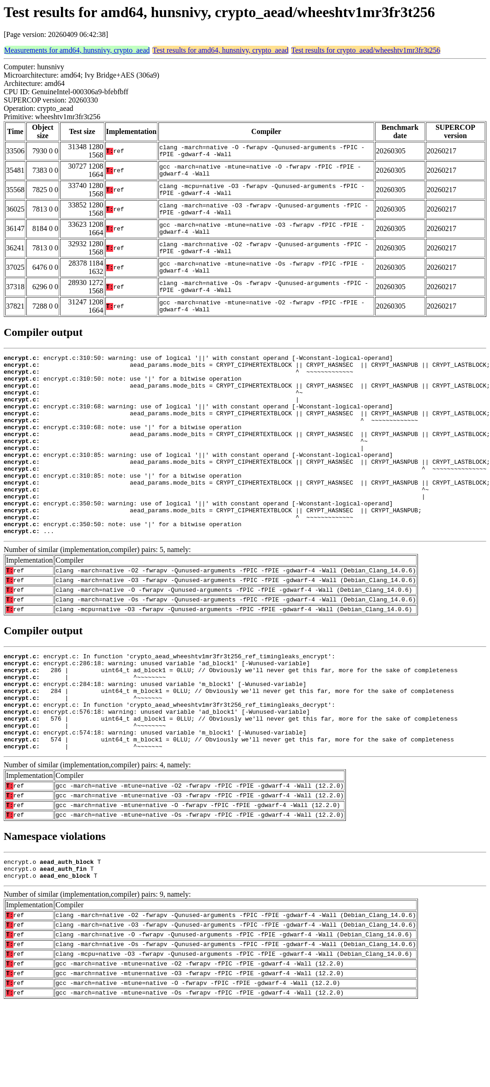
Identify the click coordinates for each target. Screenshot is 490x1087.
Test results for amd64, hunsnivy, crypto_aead (220, 50)
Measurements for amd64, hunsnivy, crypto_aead (77, 50)
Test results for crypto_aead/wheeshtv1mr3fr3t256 (366, 50)
